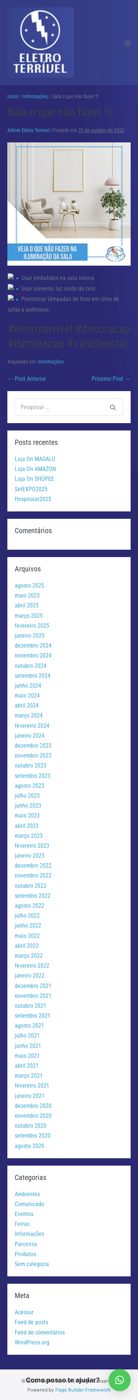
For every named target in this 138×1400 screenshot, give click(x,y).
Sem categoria (32, 1262)
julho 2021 (27, 1034)
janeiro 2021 (30, 1094)
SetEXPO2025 (31, 487)
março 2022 (29, 953)
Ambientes (27, 1192)
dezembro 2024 (33, 643)
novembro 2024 (33, 654)
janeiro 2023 (30, 853)
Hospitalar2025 (33, 497)
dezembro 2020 (33, 1103)
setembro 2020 (32, 1134)
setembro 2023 (32, 773)
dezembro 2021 (33, 984)
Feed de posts (31, 1320)
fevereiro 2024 (32, 723)
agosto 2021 (29, 1023)
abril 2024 (27, 703)
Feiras (22, 1222)
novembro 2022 (33, 874)
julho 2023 (27, 793)
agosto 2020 (29, 1144)
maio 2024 (27, 693)
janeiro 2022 (30, 974)
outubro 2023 (30, 764)
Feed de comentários (40, 1330)
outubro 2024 (30, 663)
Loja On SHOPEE (34, 477)
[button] (120, 1380)
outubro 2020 (30, 1123)
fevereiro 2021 (32, 1084)
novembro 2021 (33, 993)
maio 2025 (27, 593)
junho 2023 (28, 803)
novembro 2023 (33, 753)
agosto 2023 (29, 783)
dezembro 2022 (33, 863)
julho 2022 (27, 913)
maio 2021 (27, 1053)
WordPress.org (32, 1340)
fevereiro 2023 (32, 843)
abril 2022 (27, 943)
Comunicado (29, 1202)
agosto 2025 (29, 583)
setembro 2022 (32, 893)
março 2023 (29, 833)
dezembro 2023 (33, 743)
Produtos (25, 1252)
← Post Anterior (26, 376)
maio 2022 (27, 934)
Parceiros (26, 1242)
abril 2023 (27, 823)
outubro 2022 (30, 883)
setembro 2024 (32, 673)
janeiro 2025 (30, 633)
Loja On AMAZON (35, 467)
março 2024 (29, 713)
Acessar (24, 1310)
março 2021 (29, 1073)
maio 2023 (27, 814)
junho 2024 (28, 683)
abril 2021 (27, 1063)
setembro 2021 (32, 1013)
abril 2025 (27, 603)
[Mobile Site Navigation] (128, 43)
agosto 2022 (29, 903)
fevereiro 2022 (32, 963)
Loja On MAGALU (35, 457)
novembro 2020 (33, 1113)
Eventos (24, 1212)
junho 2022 (28, 924)
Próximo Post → (111, 376)
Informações (51, 360)
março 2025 (29, 613)
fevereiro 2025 (32, 623)
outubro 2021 (30, 1003)
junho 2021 (28, 1044)
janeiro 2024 (30, 733)
